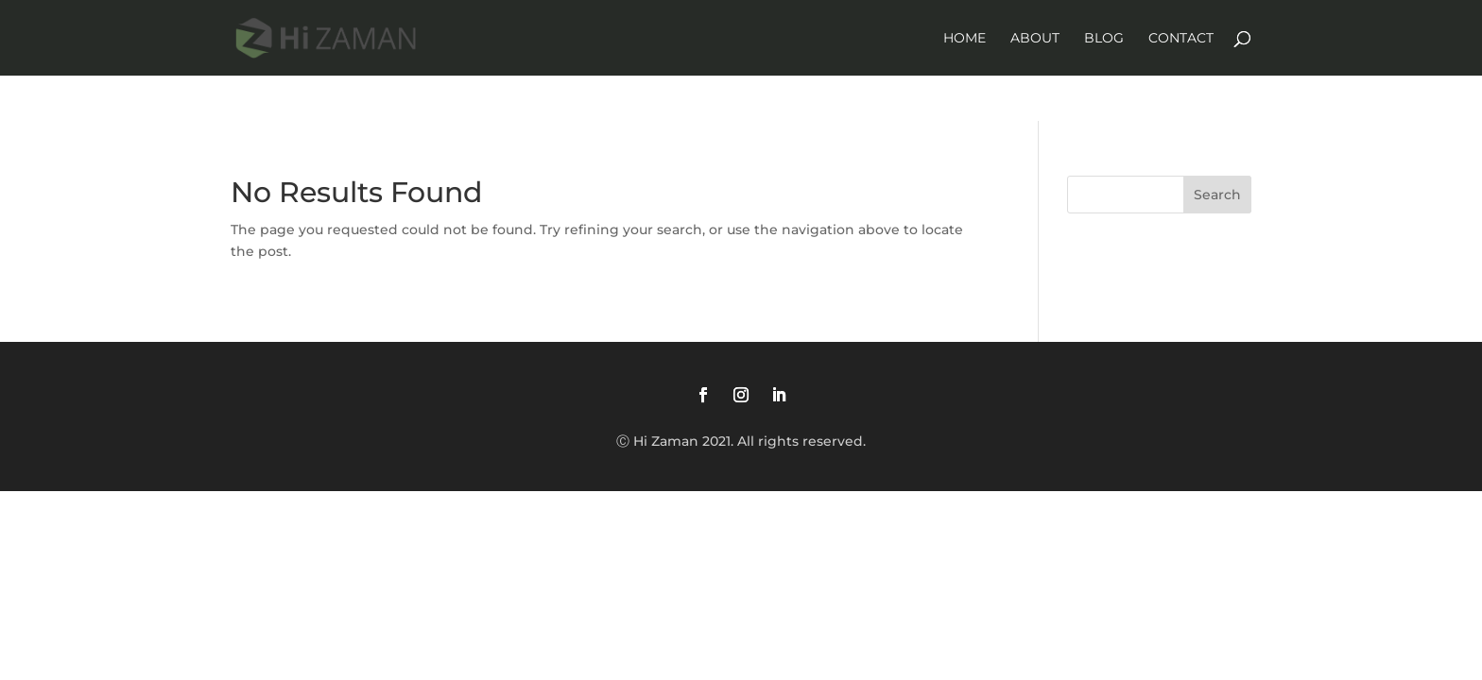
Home (964, 38)
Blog (1104, 38)
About (1035, 38)
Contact (1181, 38)
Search (1217, 194)
